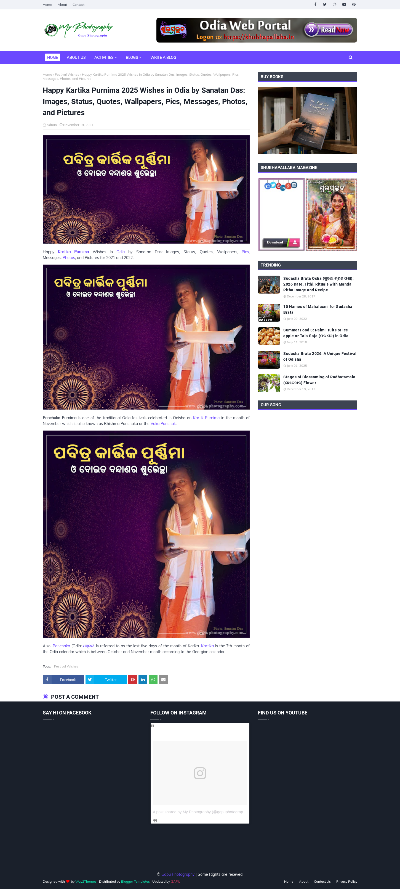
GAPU (175, 881)
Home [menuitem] (52, 57)
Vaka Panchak (163, 423)
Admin (52, 125)
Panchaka (61, 645)
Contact (78, 4)
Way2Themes (86, 881)
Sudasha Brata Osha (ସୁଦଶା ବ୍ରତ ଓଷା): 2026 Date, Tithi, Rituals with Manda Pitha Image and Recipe (318, 284)
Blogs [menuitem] (132, 57)
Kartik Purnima (206, 417)
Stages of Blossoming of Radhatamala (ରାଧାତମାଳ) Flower (319, 380)
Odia (120, 251)
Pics (245, 251)
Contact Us (322, 881)
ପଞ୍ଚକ (88, 645)
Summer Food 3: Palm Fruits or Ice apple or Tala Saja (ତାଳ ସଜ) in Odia (315, 333)
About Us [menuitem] (76, 57)
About (62, 4)
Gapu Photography (177, 874)
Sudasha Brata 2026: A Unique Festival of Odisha (320, 356)
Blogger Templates (135, 881)
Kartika (207, 645)
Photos (69, 257)
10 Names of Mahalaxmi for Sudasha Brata (318, 309)
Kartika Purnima (73, 251)
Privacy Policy (346, 881)
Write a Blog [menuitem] (163, 57)
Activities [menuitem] (103, 57)
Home (47, 4)
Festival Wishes (67, 74)
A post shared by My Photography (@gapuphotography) (201, 812)
